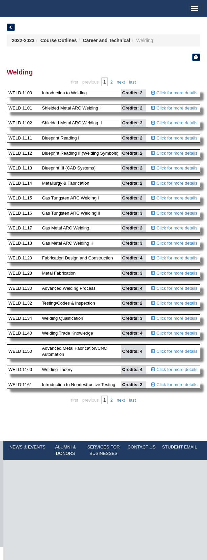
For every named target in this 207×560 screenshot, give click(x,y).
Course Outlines (58, 40)
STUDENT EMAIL (179, 446)
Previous (90, 82)
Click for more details (174, 92)
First (74, 82)
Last (132, 82)
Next (121, 82)
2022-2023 (23, 40)
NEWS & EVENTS (27, 446)
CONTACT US (141, 446)
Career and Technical (106, 40)
